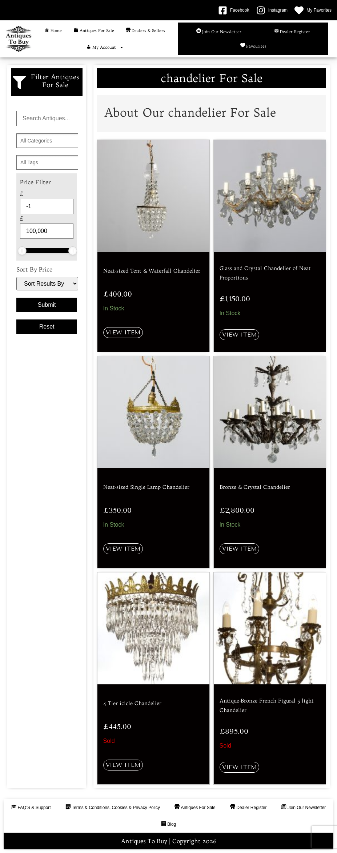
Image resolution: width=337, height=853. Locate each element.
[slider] (22, 250)
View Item (123, 332)
